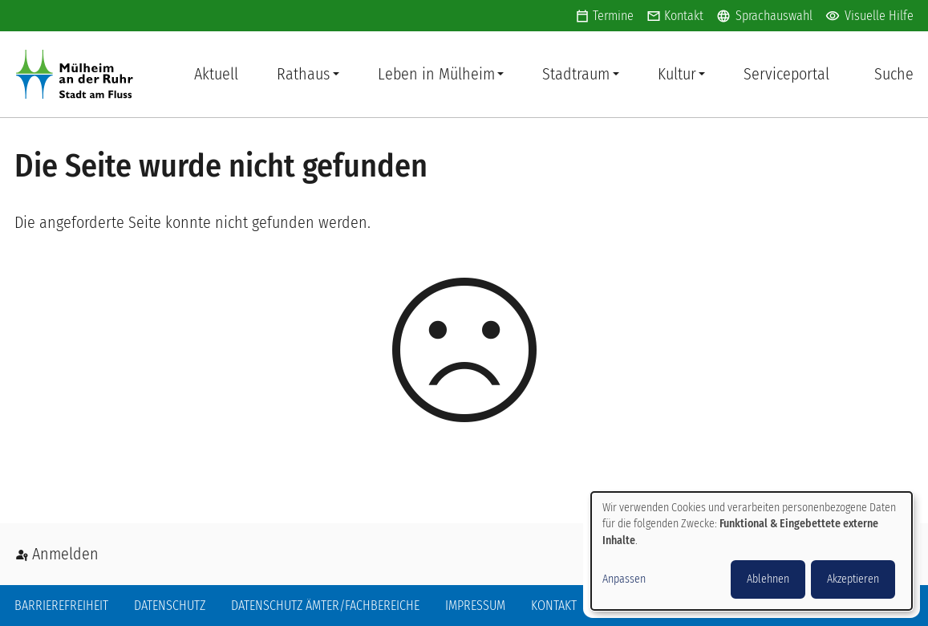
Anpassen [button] (624, 579)
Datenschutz (169, 605)
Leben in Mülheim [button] (436, 73)
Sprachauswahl (764, 16)
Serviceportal (786, 73)
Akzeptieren (853, 579)
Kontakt (683, 15)
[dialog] (751, 551)
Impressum (475, 605)
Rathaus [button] (303, 73)
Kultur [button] (677, 73)
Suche (894, 73)
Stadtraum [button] (576, 73)
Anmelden (65, 553)
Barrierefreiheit (61, 605)
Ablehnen (768, 579)
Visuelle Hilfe (869, 16)
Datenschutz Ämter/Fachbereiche (325, 605)
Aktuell (216, 73)
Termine (613, 15)
